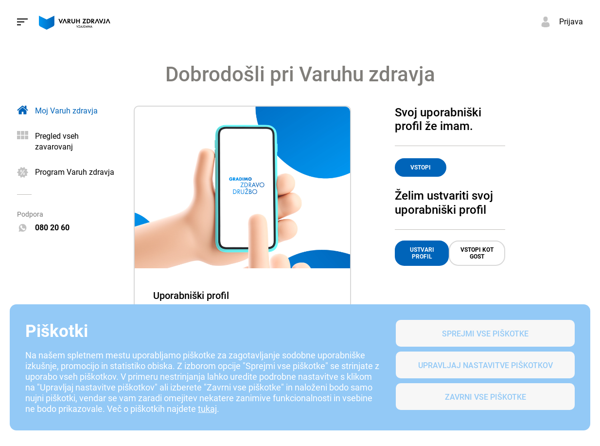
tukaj (207, 409)
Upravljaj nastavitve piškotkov (485, 365)
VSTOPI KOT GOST (477, 253)
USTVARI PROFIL (422, 253)
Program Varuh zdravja (74, 172)
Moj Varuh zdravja (66, 110)
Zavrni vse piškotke (485, 397)
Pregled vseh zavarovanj (57, 141)
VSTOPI (420, 167)
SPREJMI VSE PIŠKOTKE (485, 333)
